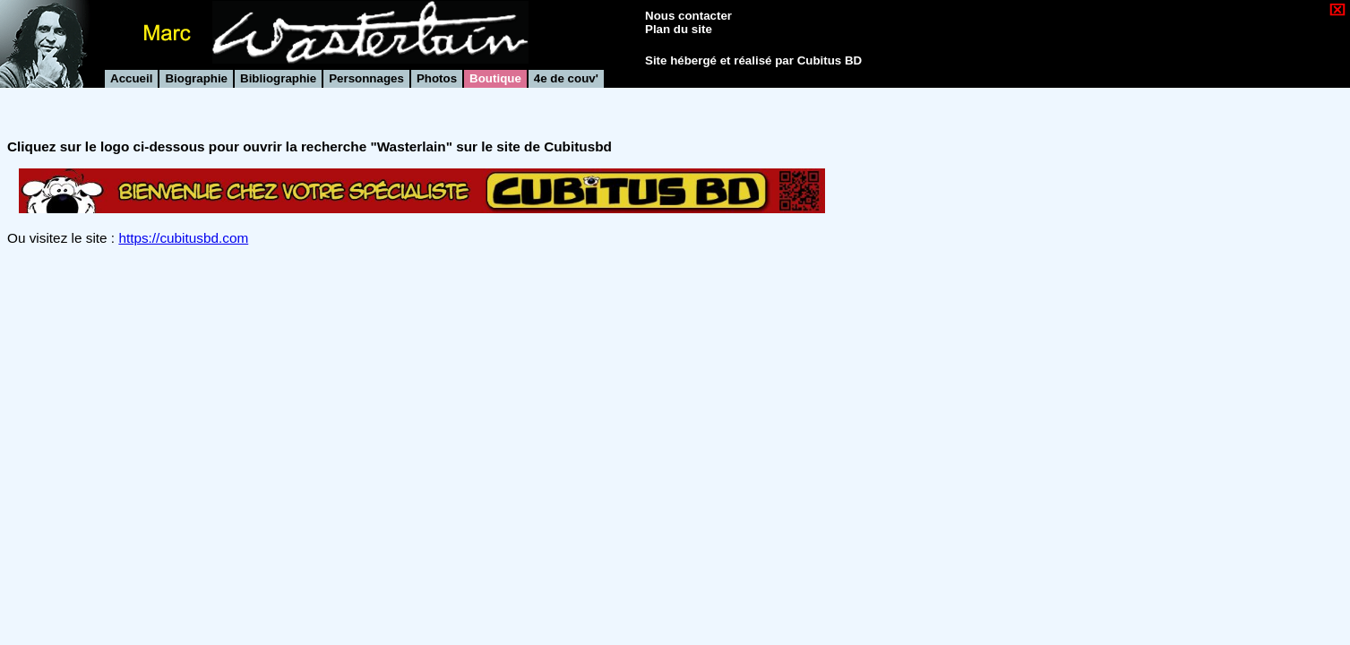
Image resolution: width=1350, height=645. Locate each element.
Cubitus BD (830, 60)
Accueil (131, 78)
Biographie (196, 78)
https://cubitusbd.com (183, 237)
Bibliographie (278, 78)
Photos (437, 78)
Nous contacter (688, 15)
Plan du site (678, 29)
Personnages (366, 78)
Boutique (495, 78)
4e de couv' (566, 78)
